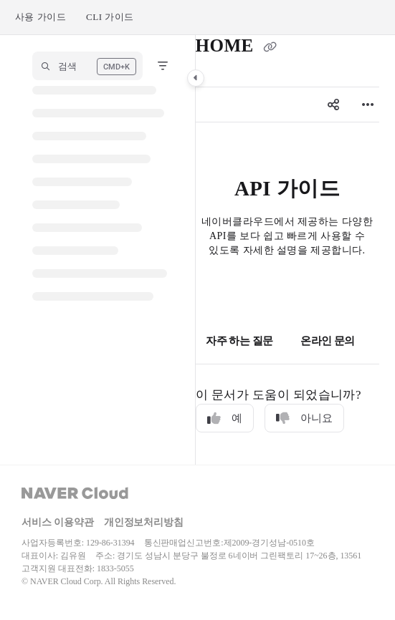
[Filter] (162, 65)
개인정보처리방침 (144, 522)
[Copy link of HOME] (269, 47)
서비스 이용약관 (58, 522)
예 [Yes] (224, 418)
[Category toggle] (195, 78)
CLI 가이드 (110, 16)
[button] (87, 66)
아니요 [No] (304, 418)
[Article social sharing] (333, 104)
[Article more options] (367, 104)
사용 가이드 (40, 16)
